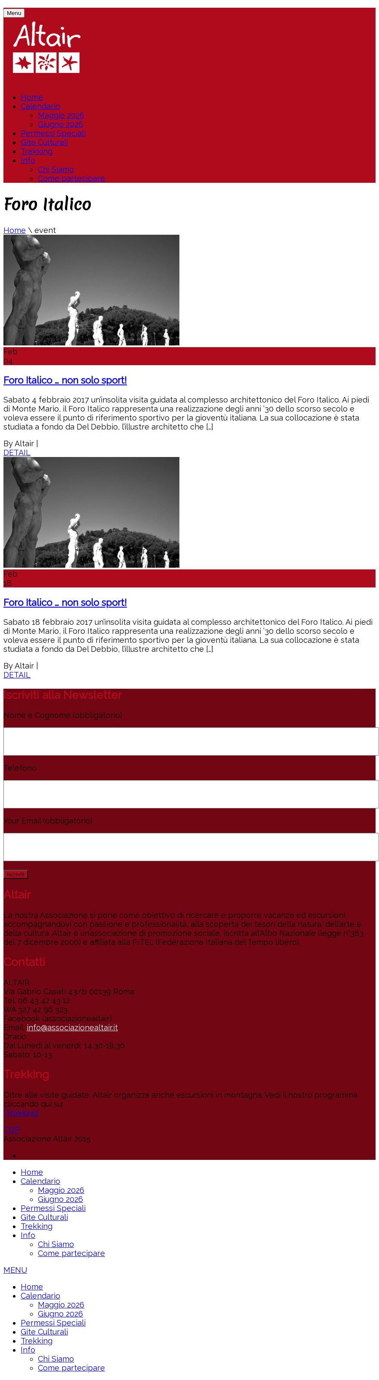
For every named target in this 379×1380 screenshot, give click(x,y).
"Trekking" (21, 1112)
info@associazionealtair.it (72, 1027)
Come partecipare (71, 178)
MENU (15, 1269)
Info (28, 160)
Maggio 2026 (61, 115)
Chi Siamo (56, 169)
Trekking (36, 151)
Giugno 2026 (60, 124)
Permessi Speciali (53, 133)
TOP (11, 1129)
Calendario (40, 106)
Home (32, 97)
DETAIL (17, 452)
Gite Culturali (44, 142)
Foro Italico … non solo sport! (65, 380)
